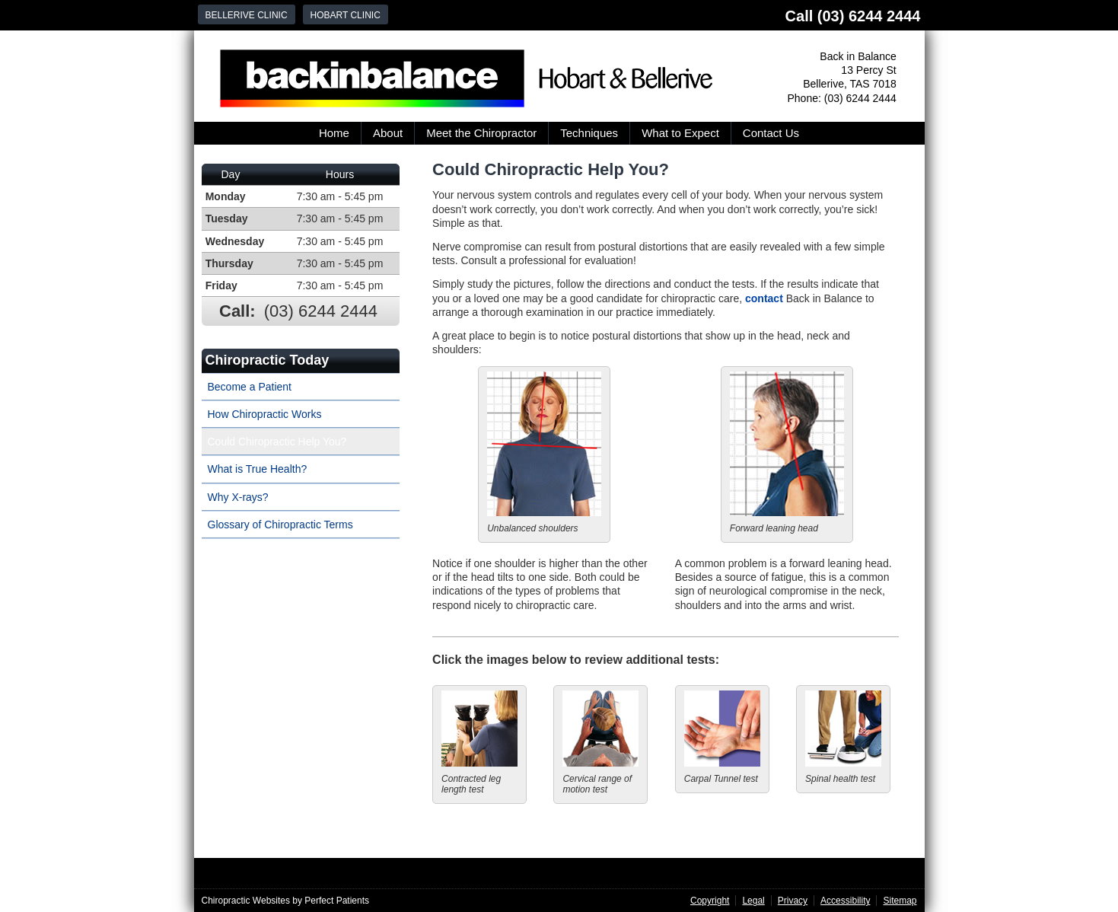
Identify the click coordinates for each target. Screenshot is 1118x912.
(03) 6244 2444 (869, 16)
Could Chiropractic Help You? (277, 441)
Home (334, 132)
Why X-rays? (238, 497)
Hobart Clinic (346, 15)
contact (764, 298)
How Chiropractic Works (265, 414)
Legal (753, 900)
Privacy (792, 900)
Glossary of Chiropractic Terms (280, 524)
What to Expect (680, 132)
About (388, 132)
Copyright (709, 900)
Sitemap (899, 900)
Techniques (589, 132)
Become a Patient (250, 387)
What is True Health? (257, 469)
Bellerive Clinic (246, 15)
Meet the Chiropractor (481, 132)
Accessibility (845, 900)
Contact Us (771, 132)
